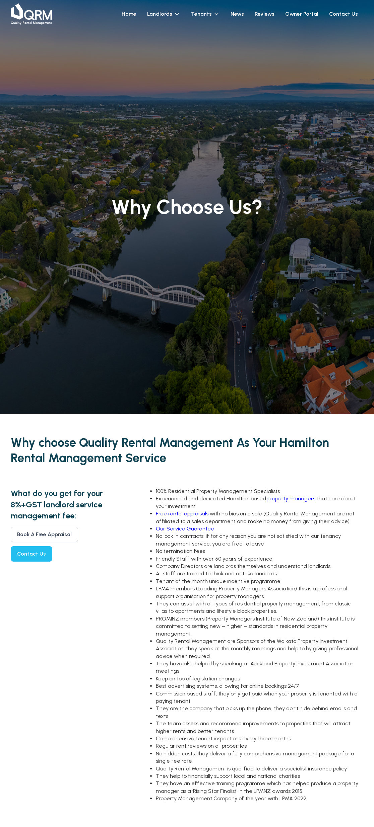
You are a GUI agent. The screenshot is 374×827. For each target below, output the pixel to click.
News (237, 14)
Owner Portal (301, 14)
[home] (31, 14)
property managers (290, 498)
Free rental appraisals (182, 513)
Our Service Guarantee (185, 528)
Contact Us (343, 14)
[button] (164, 14)
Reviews (264, 14)
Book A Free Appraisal (44, 534)
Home (129, 14)
